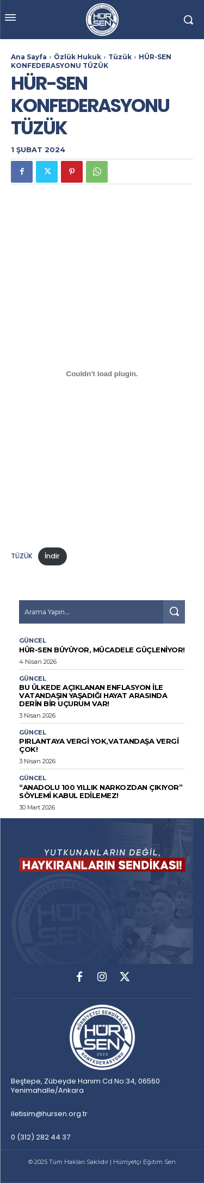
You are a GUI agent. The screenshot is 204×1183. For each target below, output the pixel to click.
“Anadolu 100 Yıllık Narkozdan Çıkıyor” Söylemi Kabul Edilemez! (100, 791)
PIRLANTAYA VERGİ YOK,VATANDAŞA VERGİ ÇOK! (98, 745)
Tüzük (120, 57)
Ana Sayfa (29, 57)
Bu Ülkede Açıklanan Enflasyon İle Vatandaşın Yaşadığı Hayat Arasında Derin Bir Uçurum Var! (93, 695)
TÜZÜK (22, 556)
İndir (52, 556)
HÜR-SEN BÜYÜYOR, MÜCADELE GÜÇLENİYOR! (102, 649)
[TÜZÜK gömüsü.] (102, 374)
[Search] (174, 612)
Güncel (32, 640)
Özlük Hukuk (77, 57)
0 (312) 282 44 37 (40, 1137)
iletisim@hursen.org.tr (49, 1114)
